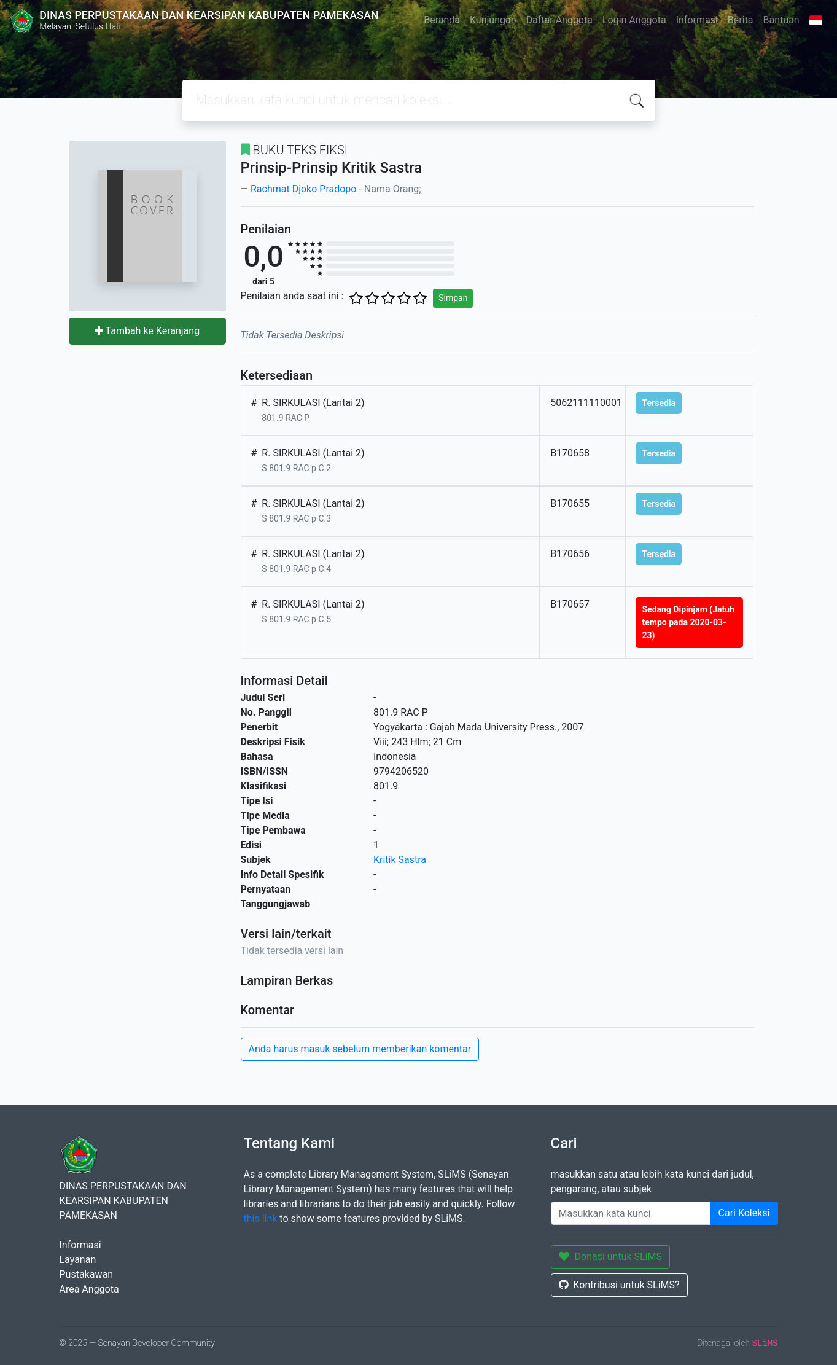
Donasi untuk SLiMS (611, 1256)
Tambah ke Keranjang (147, 331)
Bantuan (781, 20)
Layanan (78, 1259)
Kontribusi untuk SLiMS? (619, 1285)
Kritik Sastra (399, 860)
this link (261, 1218)
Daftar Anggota (559, 20)
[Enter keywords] (631, 1213)
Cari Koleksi (744, 1213)
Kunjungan (493, 20)
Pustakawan (86, 1274)
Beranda (442, 20)
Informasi (697, 20)
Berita (740, 20)
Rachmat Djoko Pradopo (304, 189)
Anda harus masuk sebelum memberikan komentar (360, 1049)
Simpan (452, 298)
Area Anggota (89, 1289)
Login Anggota (634, 20)
